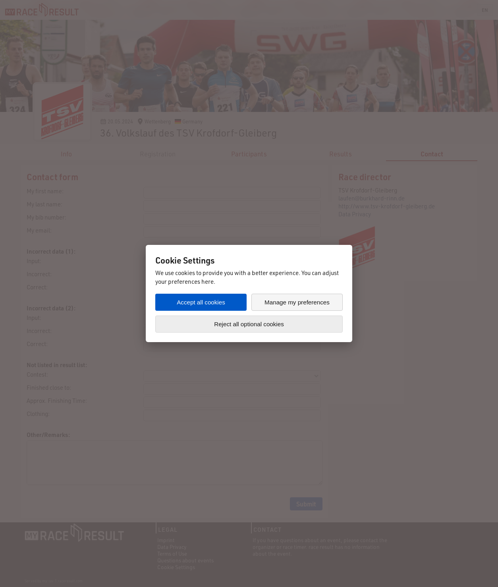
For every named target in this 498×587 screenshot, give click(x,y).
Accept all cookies (201, 302)
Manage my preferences (297, 302)
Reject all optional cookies (249, 324)
